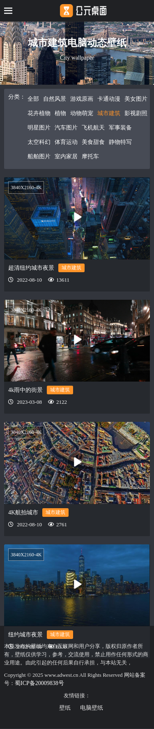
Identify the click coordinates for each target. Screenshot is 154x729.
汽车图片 (66, 128)
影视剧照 (135, 113)
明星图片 (39, 128)
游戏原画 (81, 99)
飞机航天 (93, 128)
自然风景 (54, 99)
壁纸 (65, 708)
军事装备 (120, 128)
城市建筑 (108, 113)
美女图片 (135, 99)
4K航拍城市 (23, 512)
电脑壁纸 (91, 708)
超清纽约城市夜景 (31, 268)
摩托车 (90, 156)
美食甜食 (93, 142)
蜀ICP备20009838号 (39, 683)
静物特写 (120, 142)
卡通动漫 (108, 99)
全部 (33, 99)
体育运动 (66, 142)
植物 (60, 113)
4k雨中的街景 (25, 390)
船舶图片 (39, 156)
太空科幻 (39, 142)
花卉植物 (39, 113)
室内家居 (66, 156)
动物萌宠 (81, 113)
